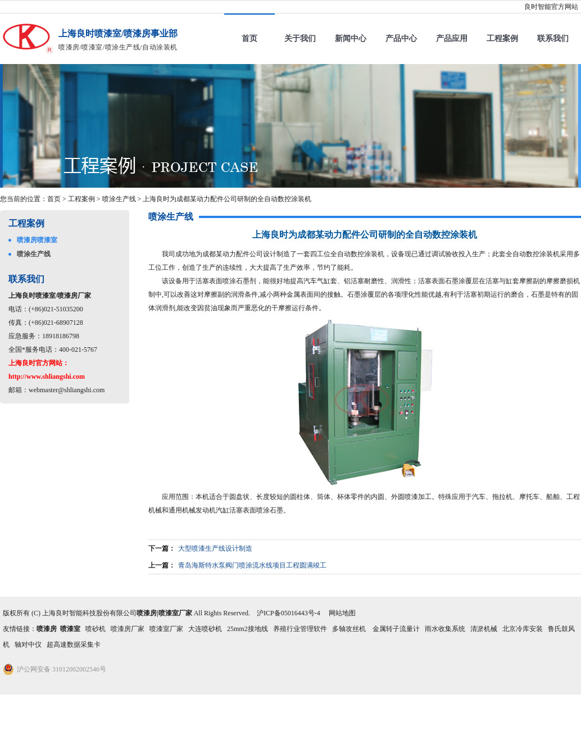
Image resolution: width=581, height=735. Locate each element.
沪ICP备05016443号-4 (288, 613)
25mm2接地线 (247, 629)
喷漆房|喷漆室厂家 (164, 613)
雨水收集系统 (445, 629)
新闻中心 (350, 38)
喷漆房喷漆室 (37, 240)
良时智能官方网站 (551, 7)
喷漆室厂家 (166, 629)
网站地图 (342, 613)
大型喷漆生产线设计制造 (215, 548)
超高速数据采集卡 (74, 644)
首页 (249, 38)
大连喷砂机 (205, 629)
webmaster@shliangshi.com (67, 390)
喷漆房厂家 (127, 629)
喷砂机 (95, 629)
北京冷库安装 (522, 629)
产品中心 (401, 38)
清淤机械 (483, 629)
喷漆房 (47, 629)
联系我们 (553, 38)
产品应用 (451, 38)
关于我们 (300, 38)
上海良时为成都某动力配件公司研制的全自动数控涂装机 (227, 199)
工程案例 (502, 38)
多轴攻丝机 (349, 629)
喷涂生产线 (119, 199)
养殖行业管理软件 (300, 629)
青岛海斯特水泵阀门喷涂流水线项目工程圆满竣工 (252, 565)
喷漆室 (70, 629)
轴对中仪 (28, 644)
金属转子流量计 (396, 629)
